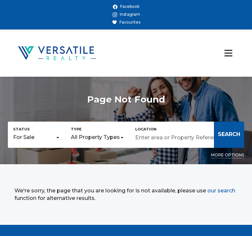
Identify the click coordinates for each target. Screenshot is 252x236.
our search (221, 190)
